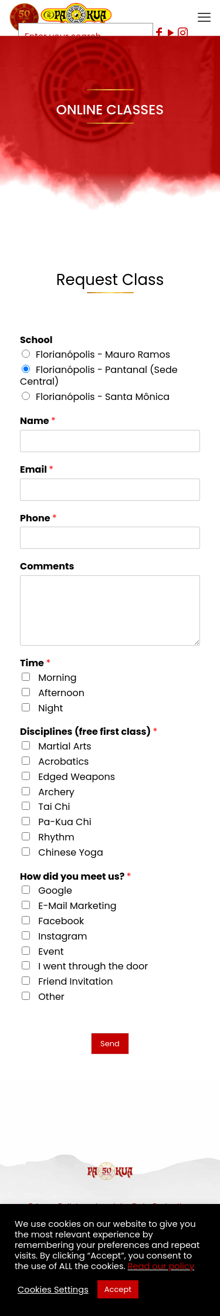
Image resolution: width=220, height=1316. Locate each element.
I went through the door (93, 966)
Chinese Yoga (70, 852)
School (36, 340)
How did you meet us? (75, 877)
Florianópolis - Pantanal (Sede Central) (99, 376)
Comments (47, 567)
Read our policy (161, 1266)
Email (36, 470)
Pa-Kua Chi (64, 822)
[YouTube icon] (171, 33)
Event (50, 951)
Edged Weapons (76, 777)
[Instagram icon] (182, 33)
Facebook (61, 921)
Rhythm (56, 837)
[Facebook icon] (159, 33)
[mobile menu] (204, 18)
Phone (38, 519)
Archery (56, 792)
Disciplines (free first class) (88, 732)
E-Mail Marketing (77, 906)
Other (51, 996)
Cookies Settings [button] (53, 1289)
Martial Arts (64, 746)
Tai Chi (54, 806)
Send (110, 1043)
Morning (57, 677)
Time (35, 663)
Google (55, 890)
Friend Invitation (75, 981)
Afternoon (61, 693)
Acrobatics (63, 761)
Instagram (62, 936)
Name (38, 421)
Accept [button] (117, 1289)
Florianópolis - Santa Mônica (103, 396)
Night (50, 708)
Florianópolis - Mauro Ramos (103, 354)
